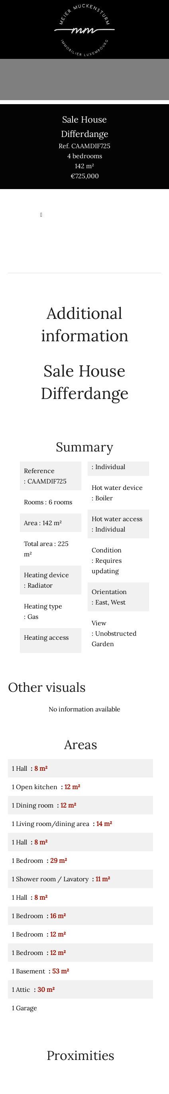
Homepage (22, 214)
